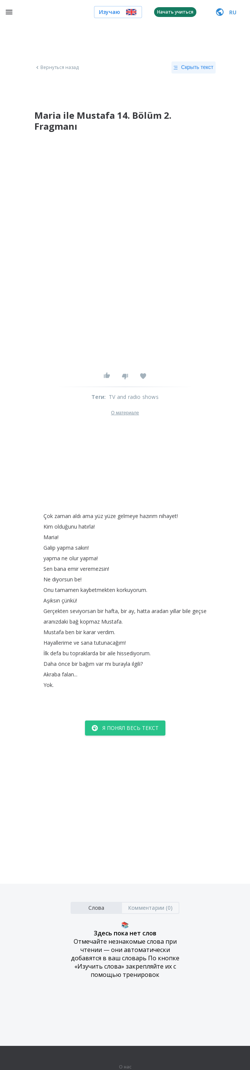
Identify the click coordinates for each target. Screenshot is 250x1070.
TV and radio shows (134, 396)
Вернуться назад (56, 67)
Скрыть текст (193, 67)
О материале (125, 412)
